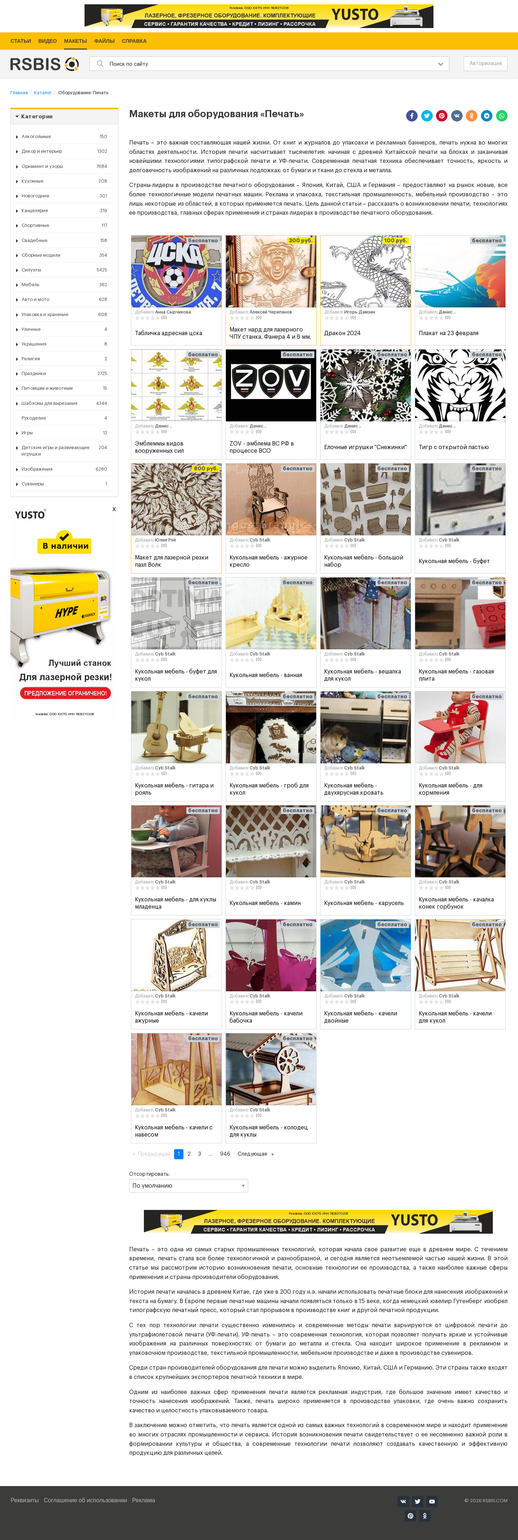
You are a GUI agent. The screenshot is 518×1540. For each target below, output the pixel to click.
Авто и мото (64, 299)
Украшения (64, 344)
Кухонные (64, 181)
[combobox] (269, 63)
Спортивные (64, 225)
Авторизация (485, 63)
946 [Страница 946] (225, 1154)
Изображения (64, 469)
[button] (412, 116)
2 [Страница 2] (189, 1154)
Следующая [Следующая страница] (257, 1153)
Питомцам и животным (64, 388)
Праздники (64, 373)
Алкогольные (64, 136)
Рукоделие (64, 418)
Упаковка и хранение (64, 314)
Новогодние (64, 196)
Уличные (64, 329)
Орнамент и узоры (64, 166)
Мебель (64, 285)
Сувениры (64, 484)
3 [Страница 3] (199, 1154)
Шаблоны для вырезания (64, 403)
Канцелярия (64, 210)
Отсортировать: (188, 1182)
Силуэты (64, 270)
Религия (64, 359)
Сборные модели (64, 255)
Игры (64, 433)
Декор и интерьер (64, 151)
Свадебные (64, 240)
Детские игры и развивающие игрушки (64, 450)
